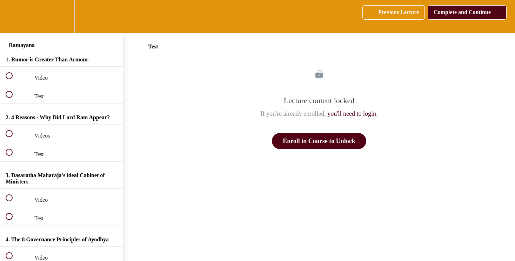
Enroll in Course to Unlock (319, 141)
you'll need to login (351, 113)
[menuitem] (61, 16)
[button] (13, 16)
